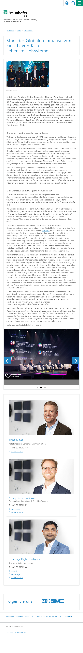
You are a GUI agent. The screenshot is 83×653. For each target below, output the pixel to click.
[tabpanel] (41, 362)
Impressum (29, 617)
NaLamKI (45, 230)
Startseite (10, 31)
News (19, 31)
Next (75, 360)
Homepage (15, 509)
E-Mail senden (17, 452)
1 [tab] (37, 388)
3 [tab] (45, 388)
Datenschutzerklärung (47, 617)
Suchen (73, 3)
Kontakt (10, 617)
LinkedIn (14, 571)
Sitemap (19, 617)
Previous (7, 360)
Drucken (68, 617)
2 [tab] (41, 388)
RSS (61, 617)
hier (44, 325)
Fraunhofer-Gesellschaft (17, 632)
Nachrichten (28, 31)
